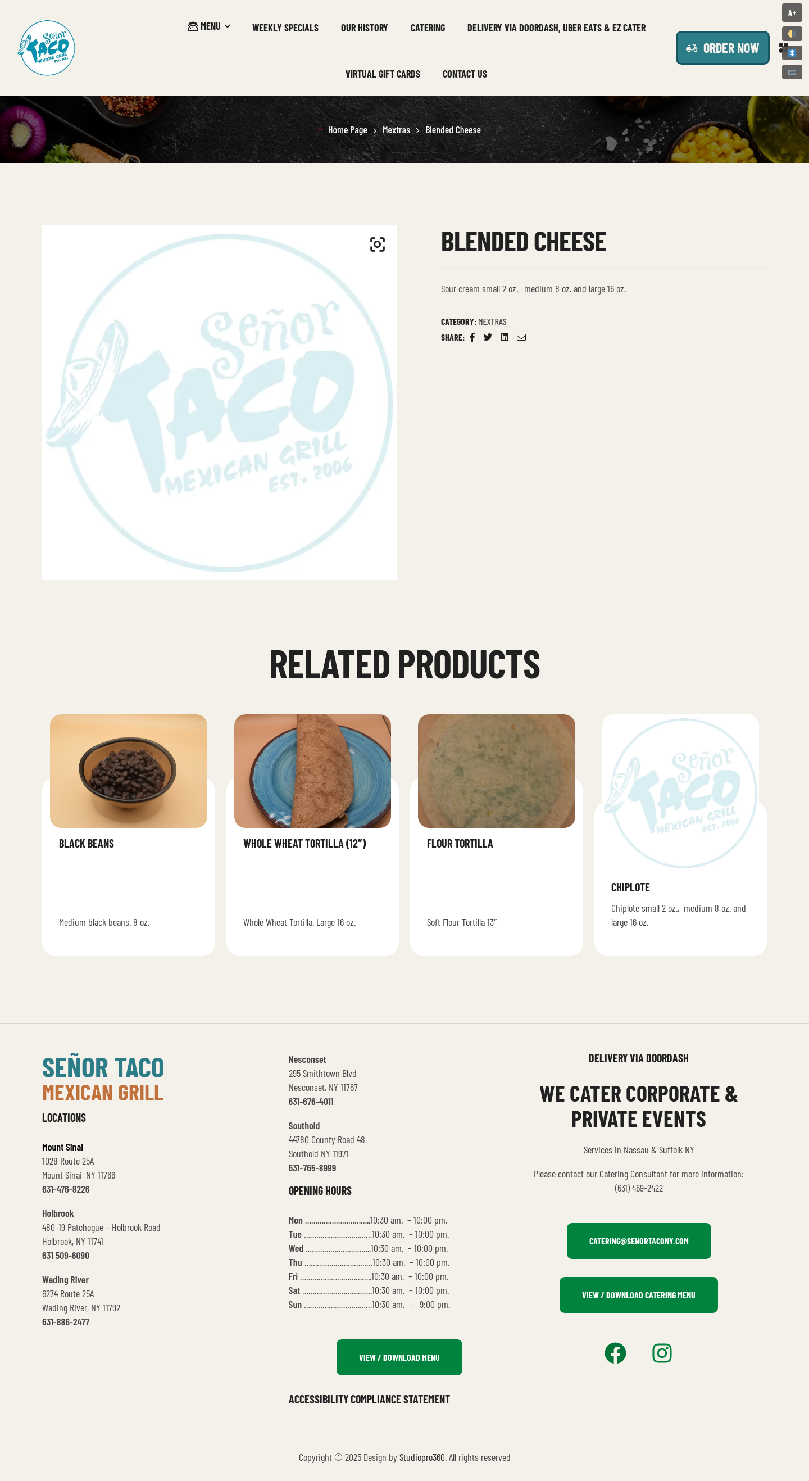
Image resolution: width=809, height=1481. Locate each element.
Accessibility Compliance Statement (369, 1399)
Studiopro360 (422, 1457)
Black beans (86, 843)
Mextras (396, 129)
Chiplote (630, 887)
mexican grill (102, 1091)
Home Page (347, 129)
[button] (377, 244)
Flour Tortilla (460, 843)
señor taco (103, 1066)
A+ (792, 12)
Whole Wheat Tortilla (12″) (304, 843)
